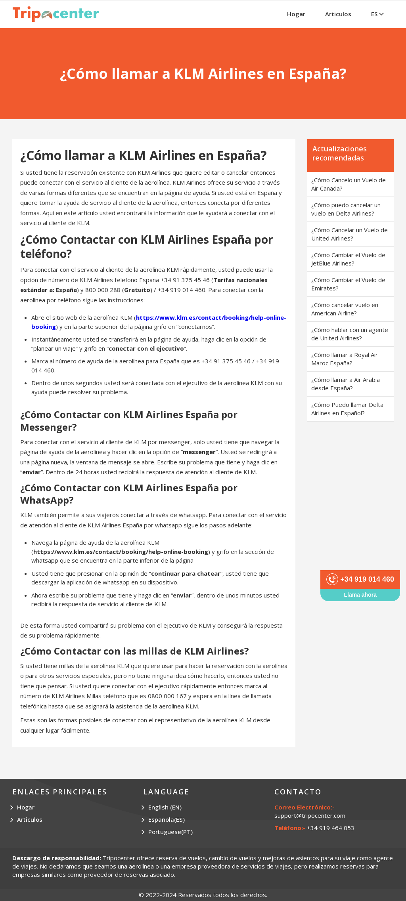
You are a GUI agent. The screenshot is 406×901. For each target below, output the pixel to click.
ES (377, 14)
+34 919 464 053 (330, 828)
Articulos (338, 14)
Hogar (296, 14)
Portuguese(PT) (170, 832)
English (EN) (165, 807)
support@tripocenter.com (309, 815)
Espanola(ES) (166, 819)
